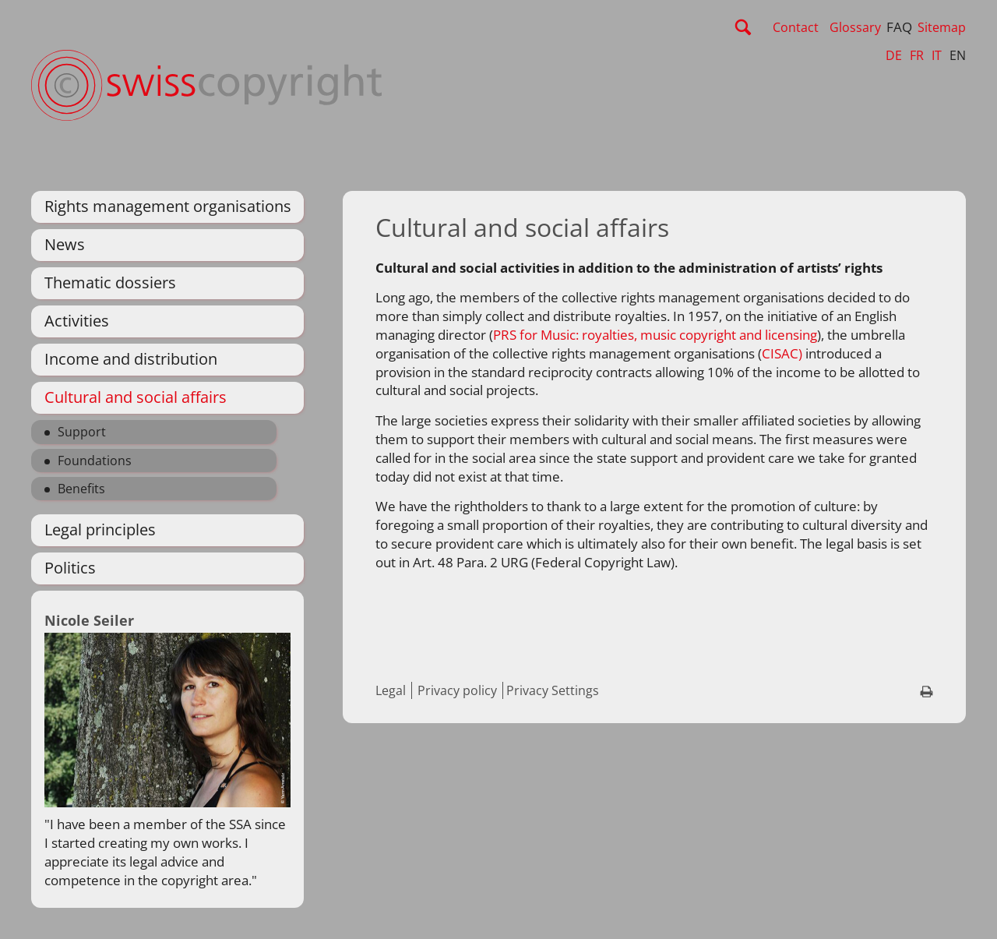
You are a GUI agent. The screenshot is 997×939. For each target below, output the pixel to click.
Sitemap (942, 27)
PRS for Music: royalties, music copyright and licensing (655, 335)
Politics (70, 567)
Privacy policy (457, 690)
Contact (796, 27)
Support (82, 431)
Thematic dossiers (110, 282)
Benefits (81, 488)
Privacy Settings (552, 690)
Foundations (95, 460)
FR (917, 55)
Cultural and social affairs (135, 397)
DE (894, 55)
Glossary (855, 27)
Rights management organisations (167, 206)
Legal (390, 690)
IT (937, 55)
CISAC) (782, 353)
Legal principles (100, 529)
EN (957, 55)
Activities (76, 320)
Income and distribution (130, 358)
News (64, 244)
